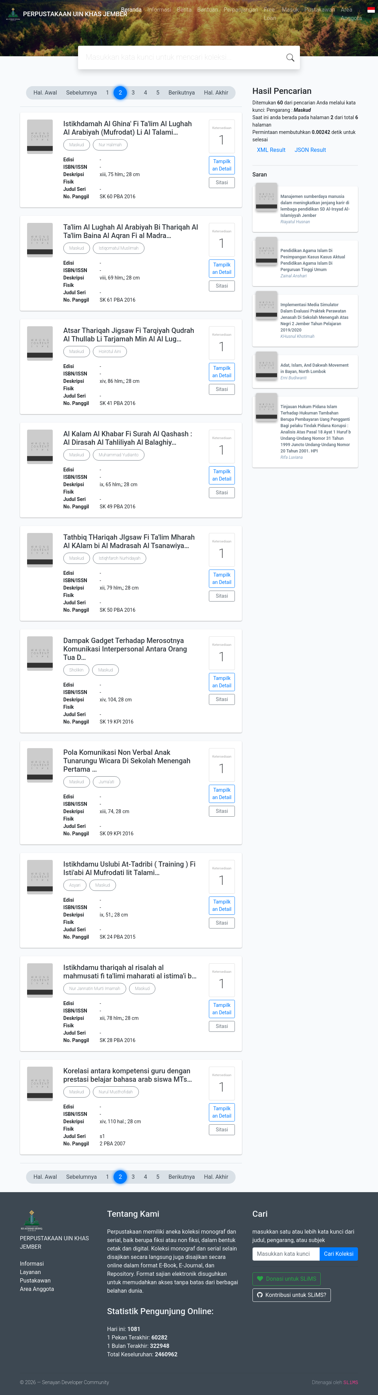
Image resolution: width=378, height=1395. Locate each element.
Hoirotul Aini (110, 351)
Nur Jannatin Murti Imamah (94, 988)
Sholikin (76, 670)
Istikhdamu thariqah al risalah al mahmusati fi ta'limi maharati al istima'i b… (130, 971)
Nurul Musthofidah (116, 1091)
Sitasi (222, 182)
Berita (184, 9)
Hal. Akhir (216, 92)
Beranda (131, 9)
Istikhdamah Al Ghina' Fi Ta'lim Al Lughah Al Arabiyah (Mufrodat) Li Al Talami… (127, 128)
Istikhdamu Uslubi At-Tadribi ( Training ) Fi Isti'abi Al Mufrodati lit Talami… (129, 868)
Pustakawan (320, 9)
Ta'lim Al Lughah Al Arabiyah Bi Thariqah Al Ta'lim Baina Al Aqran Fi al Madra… (130, 231)
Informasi (159, 9)
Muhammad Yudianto (119, 454)
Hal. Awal (45, 92)
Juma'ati (106, 781)
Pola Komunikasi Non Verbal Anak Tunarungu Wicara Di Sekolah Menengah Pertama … (127, 760)
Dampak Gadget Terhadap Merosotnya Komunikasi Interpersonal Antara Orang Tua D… (125, 649)
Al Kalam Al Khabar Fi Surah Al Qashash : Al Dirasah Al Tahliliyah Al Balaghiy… (127, 438)
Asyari (75, 885)
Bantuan (207, 9)
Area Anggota (351, 13)
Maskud (76, 144)
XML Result (271, 150)
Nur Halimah (110, 144)
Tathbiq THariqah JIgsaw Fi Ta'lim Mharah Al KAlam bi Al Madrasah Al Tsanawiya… (129, 541)
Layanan (30, 1272)
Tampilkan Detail (221, 165)
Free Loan (270, 13)
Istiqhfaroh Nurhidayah (120, 558)
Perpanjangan (241, 9)
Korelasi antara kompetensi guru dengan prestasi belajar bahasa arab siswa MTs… (127, 1075)
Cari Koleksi (339, 1254)
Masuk (290, 9)
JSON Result (310, 150)
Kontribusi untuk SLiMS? (291, 1295)
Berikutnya (181, 92)
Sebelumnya (81, 92)
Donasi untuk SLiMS (286, 1278)
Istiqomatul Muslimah (119, 248)
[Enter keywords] (286, 1254)
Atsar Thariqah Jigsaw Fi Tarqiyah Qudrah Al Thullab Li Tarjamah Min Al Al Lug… (128, 334)
